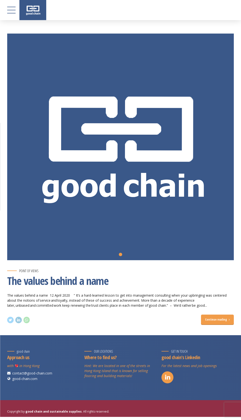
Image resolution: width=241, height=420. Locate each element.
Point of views (29, 271)
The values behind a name (58, 280)
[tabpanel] (120, 147)
